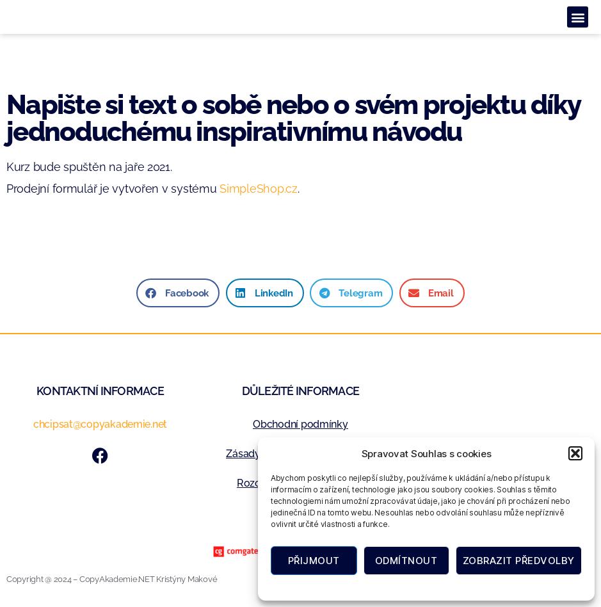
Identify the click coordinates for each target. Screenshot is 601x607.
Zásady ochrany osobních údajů (459, 586)
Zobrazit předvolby (519, 560)
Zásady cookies (365, 586)
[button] (575, 453)
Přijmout (314, 560)
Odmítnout (406, 560)
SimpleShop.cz (259, 188)
